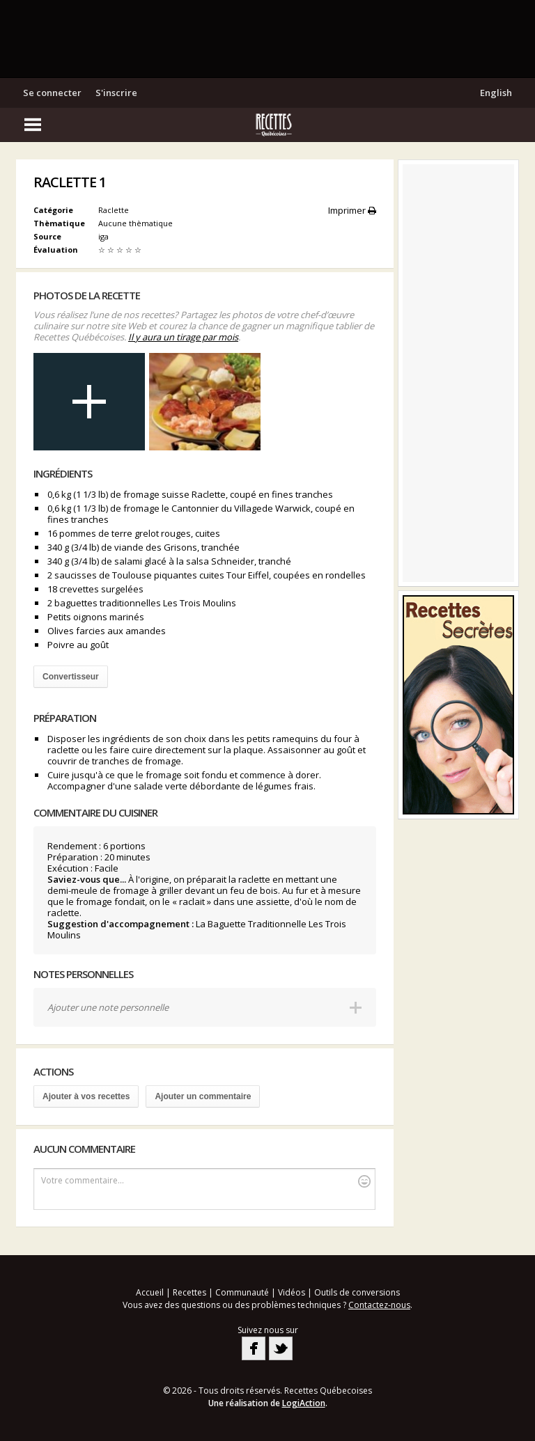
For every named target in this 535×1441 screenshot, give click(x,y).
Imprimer (352, 210)
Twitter (281, 1348)
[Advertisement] (267, 38)
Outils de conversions (357, 1292)
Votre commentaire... (206, 1181)
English (496, 92)
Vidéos (291, 1292)
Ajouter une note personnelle (108, 1007)
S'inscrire (116, 92)
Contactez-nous (379, 1305)
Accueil (150, 1292)
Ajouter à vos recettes (86, 1096)
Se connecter (52, 92)
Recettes (189, 1292)
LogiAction (303, 1403)
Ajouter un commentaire (203, 1096)
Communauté (242, 1292)
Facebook (253, 1348)
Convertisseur (70, 677)
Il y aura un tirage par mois (183, 337)
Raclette (113, 210)
